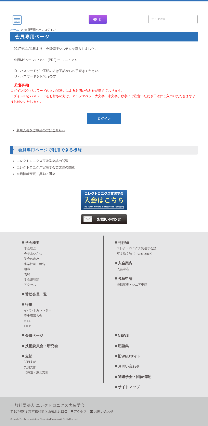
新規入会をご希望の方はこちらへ (40, 130)
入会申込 (123, 269)
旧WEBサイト (129, 356)
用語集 (123, 346)
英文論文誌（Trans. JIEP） (135, 253)
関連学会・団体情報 (134, 377)
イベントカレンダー (37, 310)
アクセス (30, 284)
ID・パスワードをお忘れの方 (35, 76)
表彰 (27, 274)
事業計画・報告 (34, 264)
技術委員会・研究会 (41, 346)
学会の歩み (31, 258)
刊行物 (123, 243)
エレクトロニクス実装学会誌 (136, 248)
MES (27, 320)
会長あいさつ (33, 253)
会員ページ (34, 336)
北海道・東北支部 (36, 372)
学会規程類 (31, 279)
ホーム (14, 29)
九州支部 (30, 367)
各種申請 (125, 279)
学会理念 (30, 248)
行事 (28, 305)
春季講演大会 (33, 315)
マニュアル (70, 60)
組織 (27, 269)
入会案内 (125, 263)
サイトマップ (129, 387)
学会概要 (32, 243)
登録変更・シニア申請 (132, 284)
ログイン (104, 118)
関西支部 (30, 362)
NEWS (123, 336)
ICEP (27, 326)
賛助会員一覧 (36, 294)
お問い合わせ (129, 366)
